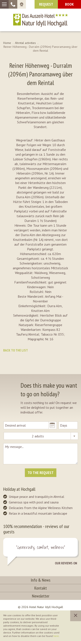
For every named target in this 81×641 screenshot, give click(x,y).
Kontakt (40, 588)
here (56, 636)
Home (7, 43)
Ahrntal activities (25, 43)
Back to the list (15, 350)
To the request (41, 472)
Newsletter (40, 596)
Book (69, 4)
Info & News (40, 580)
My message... (40, 453)
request (46, 4)
